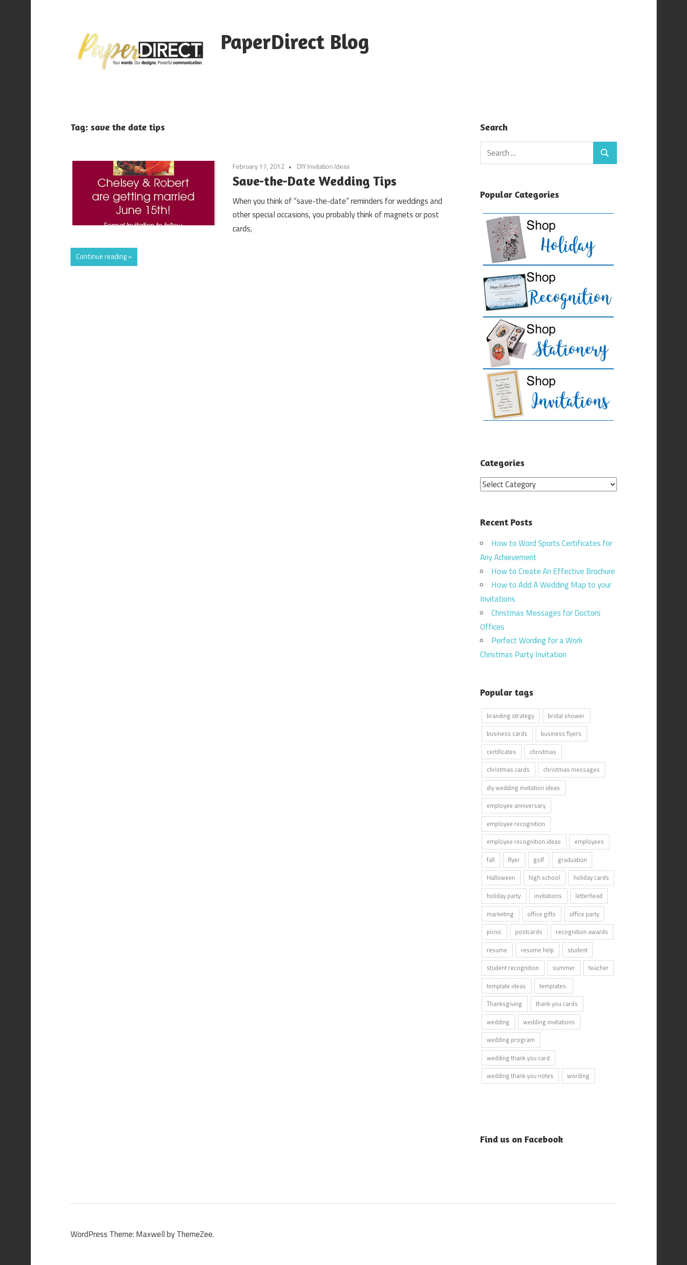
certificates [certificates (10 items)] (501, 751)
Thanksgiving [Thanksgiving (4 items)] (504, 1003)
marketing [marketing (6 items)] (500, 913)
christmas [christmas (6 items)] (543, 751)
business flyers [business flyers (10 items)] (561, 733)
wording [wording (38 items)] (578, 1075)
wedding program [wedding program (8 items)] (511, 1039)
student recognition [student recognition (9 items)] (513, 967)
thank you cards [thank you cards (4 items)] (557, 1003)
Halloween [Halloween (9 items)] (501, 877)
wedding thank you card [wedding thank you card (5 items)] (518, 1057)
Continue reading (101, 256)
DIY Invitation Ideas (323, 166)
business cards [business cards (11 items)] (507, 733)
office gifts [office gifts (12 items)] (541, 913)
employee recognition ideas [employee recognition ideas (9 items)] (524, 841)
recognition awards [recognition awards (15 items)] (582, 931)
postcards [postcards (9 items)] (528, 931)
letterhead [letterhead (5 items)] (588, 895)
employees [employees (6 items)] (589, 841)
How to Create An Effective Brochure (553, 571)
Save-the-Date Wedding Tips (315, 181)
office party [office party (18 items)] (584, 913)
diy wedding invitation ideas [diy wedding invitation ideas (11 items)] (523, 787)
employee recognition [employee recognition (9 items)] (516, 823)
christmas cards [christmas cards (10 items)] (508, 769)
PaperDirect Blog (294, 41)
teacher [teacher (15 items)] (598, 967)
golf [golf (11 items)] (538, 859)
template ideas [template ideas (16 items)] (506, 985)
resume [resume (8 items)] (497, 949)
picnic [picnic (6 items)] (494, 931)
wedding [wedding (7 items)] (498, 1021)
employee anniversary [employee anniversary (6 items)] (516, 805)
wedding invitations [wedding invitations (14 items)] (549, 1021)
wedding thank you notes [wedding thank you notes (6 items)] (520, 1075)
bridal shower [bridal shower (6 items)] (566, 715)
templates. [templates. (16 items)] (553, 985)
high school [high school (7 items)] (544, 877)
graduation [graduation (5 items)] (572, 859)
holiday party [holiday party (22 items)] (504, 895)
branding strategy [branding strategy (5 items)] (510, 715)
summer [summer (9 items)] (563, 967)
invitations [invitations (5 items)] (548, 895)
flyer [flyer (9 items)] (514, 859)
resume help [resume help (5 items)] (537, 949)
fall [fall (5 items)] (491, 859)
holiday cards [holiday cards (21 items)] (591, 877)
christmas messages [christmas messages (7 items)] (571, 769)
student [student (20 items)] (577, 949)
